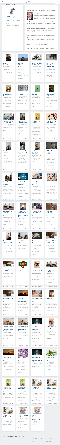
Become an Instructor (37, 438)
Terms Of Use (48, 443)
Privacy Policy (48, 441)
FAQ (33, 441)
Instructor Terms (48, 438)
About (33, 443)
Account (57, 2)
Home (3, 4)
